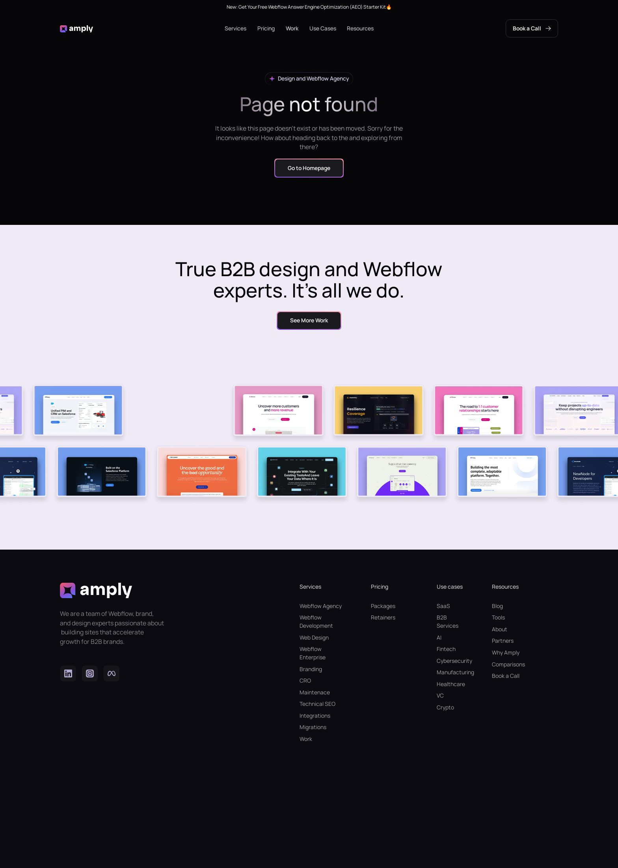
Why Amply (505, 652)
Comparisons (508, 664)
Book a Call (505, 675)
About (499, 629)
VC (440, 695)
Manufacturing (450, 672)
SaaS (443, 606)
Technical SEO (317, 703)
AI (439, 637)
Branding (311, 669)
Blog (497, 606)
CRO (305, 680)
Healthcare (450, 684)
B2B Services (447, 621)
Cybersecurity (450, 660)
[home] (76, 28)
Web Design (314, 637)
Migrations (313, 727)
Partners (503, 640)
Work (292, 28)
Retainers (383, 617)
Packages (383, 606)
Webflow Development (316, 621)
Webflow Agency (321, 606)
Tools (498, 617)
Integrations (315, 715)
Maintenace (315, 692)
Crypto (445, 707)
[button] (235, 28)
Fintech (446, 649)
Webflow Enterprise (313, 653)
